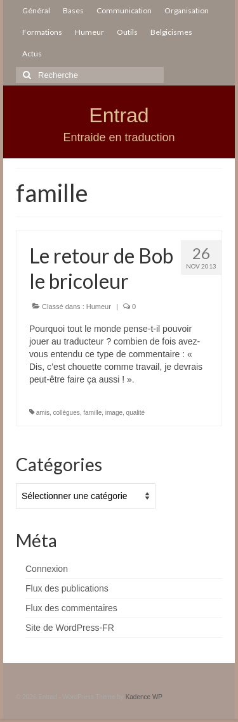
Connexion (46, 569)
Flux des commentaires (71, 608)
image (113, 412)
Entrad (119, 115)
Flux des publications (67, 588)
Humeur (98, 306)
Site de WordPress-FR (69, 628)
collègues (66, 412)
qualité (135, 412)
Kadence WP (144, 697)
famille (92, 412)
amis (43, 412)
